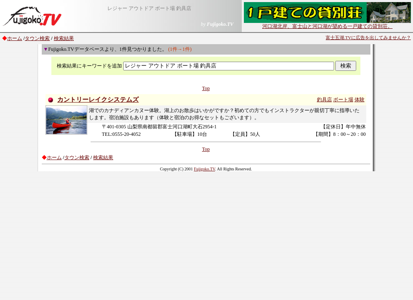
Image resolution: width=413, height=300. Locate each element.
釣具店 (324, 99)
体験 (360, 99)
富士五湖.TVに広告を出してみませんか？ (368, 37)
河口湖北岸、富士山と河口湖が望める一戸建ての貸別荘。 (327, 23)
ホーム (14, 38)
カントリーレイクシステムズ (98, 99)
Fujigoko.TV (204, 169)
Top (206, 88)
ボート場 (343, 99)
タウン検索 (37, 38)
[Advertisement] (206, 233)
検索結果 (64, 38)
